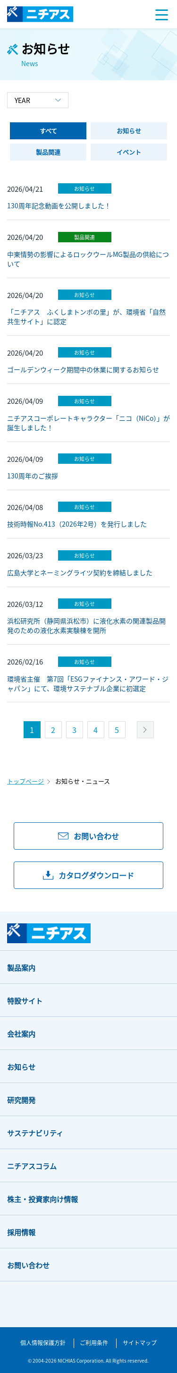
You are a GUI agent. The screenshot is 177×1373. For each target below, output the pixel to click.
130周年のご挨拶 (32, 475)
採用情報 (21, 1232)
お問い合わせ (28, 1265)
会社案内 (21, 1034)
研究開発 (21, 1100)
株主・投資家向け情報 (42, 1199)
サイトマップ (140, 1343)
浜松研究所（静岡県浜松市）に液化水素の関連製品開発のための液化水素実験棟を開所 (86, 625)
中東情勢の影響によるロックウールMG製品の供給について (88, 258)
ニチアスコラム (32, 1166)
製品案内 (21, 967)
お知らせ (84, 188)
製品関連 (84, 237)
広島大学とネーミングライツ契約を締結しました (79, 572)
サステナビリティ (35, 1133)
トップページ (25, 780)
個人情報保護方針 (43, 1343)
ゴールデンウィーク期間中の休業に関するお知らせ (83, 369)
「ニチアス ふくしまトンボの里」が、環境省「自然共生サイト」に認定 (86, 316)
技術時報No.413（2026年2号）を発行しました (77, 524)
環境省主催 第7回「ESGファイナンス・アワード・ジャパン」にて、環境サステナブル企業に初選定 (88, 683)
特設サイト (24, 1001)
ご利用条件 (94, 1343)
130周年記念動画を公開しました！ (59, 205)
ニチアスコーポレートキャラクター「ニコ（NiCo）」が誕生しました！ (88, 422)
